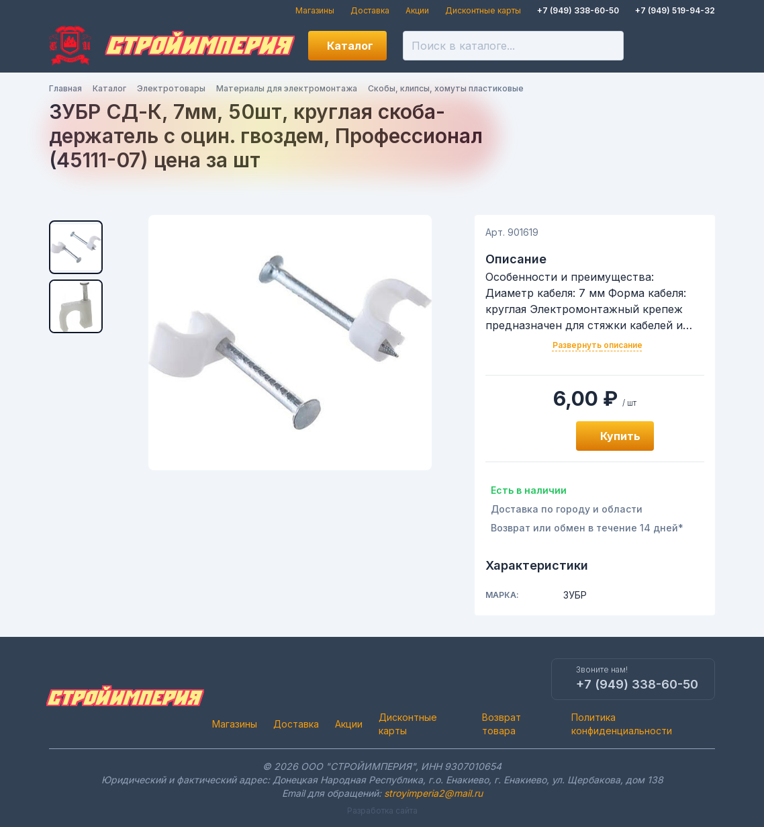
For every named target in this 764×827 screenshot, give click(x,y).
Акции (417, 10)
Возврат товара (501, 723)
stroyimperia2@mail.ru (433, 793)
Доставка (369, 10)
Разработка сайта (382, 811)
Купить (620, 436)
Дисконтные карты (483, 10)
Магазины (314, 10)
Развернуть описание (597, 345)
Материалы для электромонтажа (286, 88)
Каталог (350, 45)
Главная (65, 88)
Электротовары (171, 88)
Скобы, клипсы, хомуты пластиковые (446, 88)
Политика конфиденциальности (621, 723)
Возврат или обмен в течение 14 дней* (587, 527)
